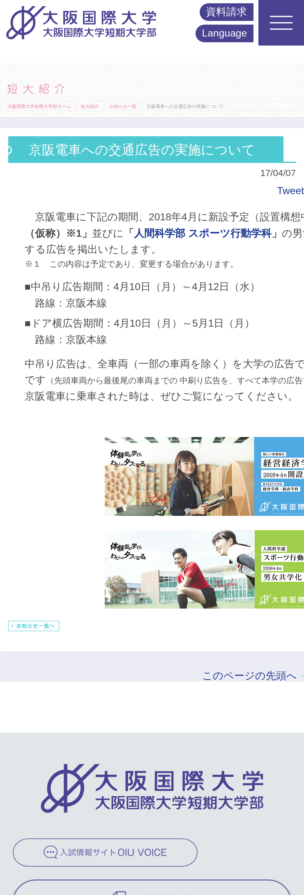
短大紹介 (90, 106)
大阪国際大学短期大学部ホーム (39, 106)
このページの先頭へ (249, 675)
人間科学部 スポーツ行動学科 (203, 233)
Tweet (290, 190)
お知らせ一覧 (122, 106)
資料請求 (226, 11)
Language (224, 33)
